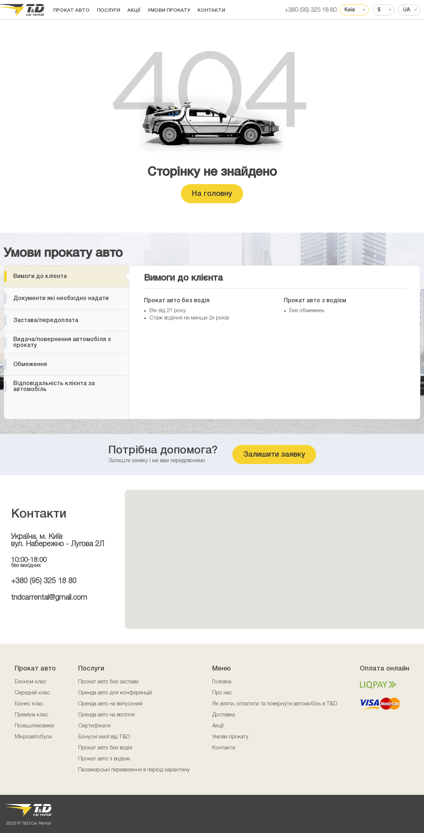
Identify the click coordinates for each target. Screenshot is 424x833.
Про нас (222, 692)
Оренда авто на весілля (106, 714)
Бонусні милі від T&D (104, 736)
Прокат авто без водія (105, 747)
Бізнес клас (29, 703)
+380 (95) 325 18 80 (311, 10)
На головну (212, 194)
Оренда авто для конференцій (115, 692)
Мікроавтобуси (33, 736)
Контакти (211, 10)
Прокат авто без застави (108, 681)
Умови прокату (169, 10)
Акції (133, 10)
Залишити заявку (274, 455)
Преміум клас (31, 714)
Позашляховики (34, 725)
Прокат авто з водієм (104, 758)
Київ (349, 10)
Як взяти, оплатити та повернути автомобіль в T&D (274, 703)
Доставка (223, 714)
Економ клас (30, 681)
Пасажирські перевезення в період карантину (134, 769)
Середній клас (32, 692)
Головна (221, 681)
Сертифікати (94, 725)
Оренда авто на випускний (110, 703)
